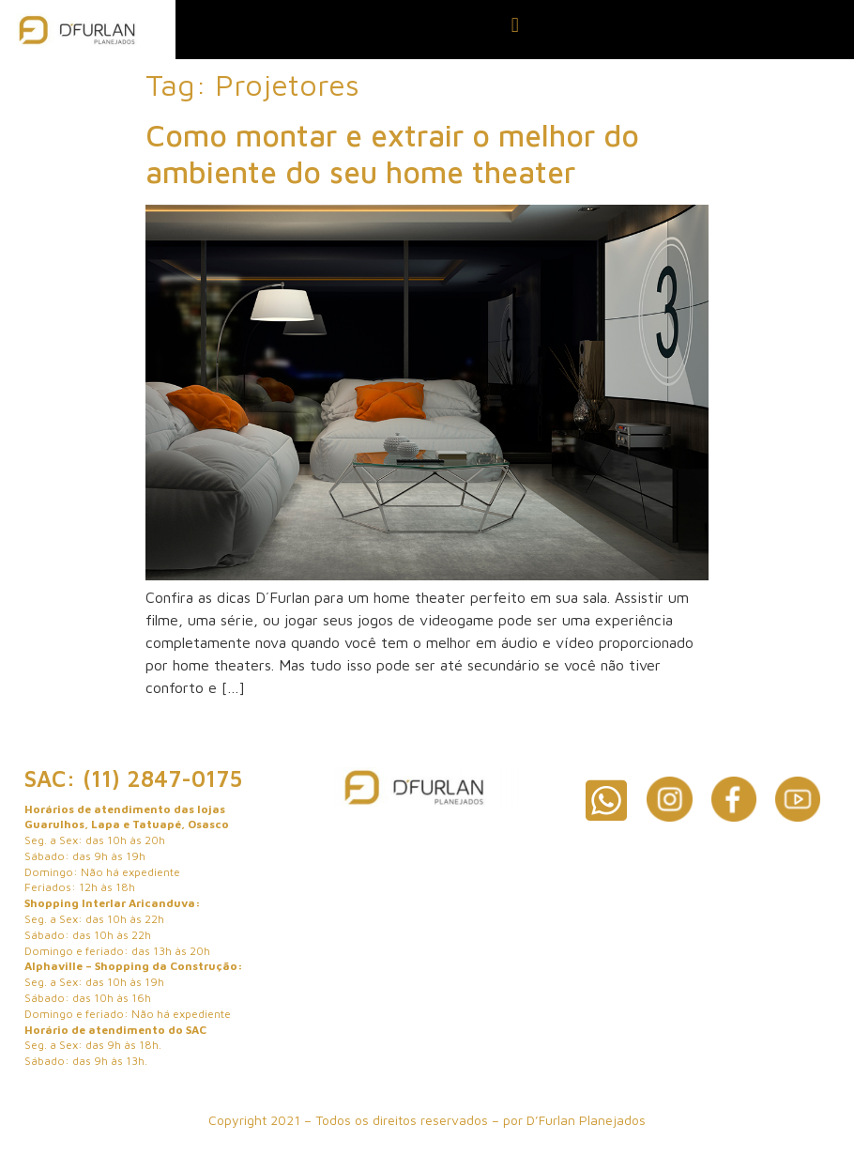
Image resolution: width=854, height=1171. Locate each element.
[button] (515, 24)
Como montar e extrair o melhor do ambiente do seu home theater (392, 153)
